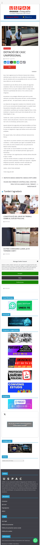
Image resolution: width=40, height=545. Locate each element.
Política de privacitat (7, 524)
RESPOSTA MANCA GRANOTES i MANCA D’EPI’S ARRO (19, 178)
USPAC (13, 58)
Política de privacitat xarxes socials (11, 528)
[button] (37, 261)
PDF (9, 67)
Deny (20, 278)
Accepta (20, 273)
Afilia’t (3, 511)
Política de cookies (7, 531)
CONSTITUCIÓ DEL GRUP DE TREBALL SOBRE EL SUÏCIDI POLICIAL (17, 217)
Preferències (20, 282)
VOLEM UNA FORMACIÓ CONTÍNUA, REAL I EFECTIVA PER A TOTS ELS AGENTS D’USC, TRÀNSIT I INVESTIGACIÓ (21, 184)
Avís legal (4, 521)
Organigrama (5, 508)
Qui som (4, 504)
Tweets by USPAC (20, 424)
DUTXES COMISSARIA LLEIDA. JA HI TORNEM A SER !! (16, 250)
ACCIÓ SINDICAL (7, 48)
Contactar (4, 501)
